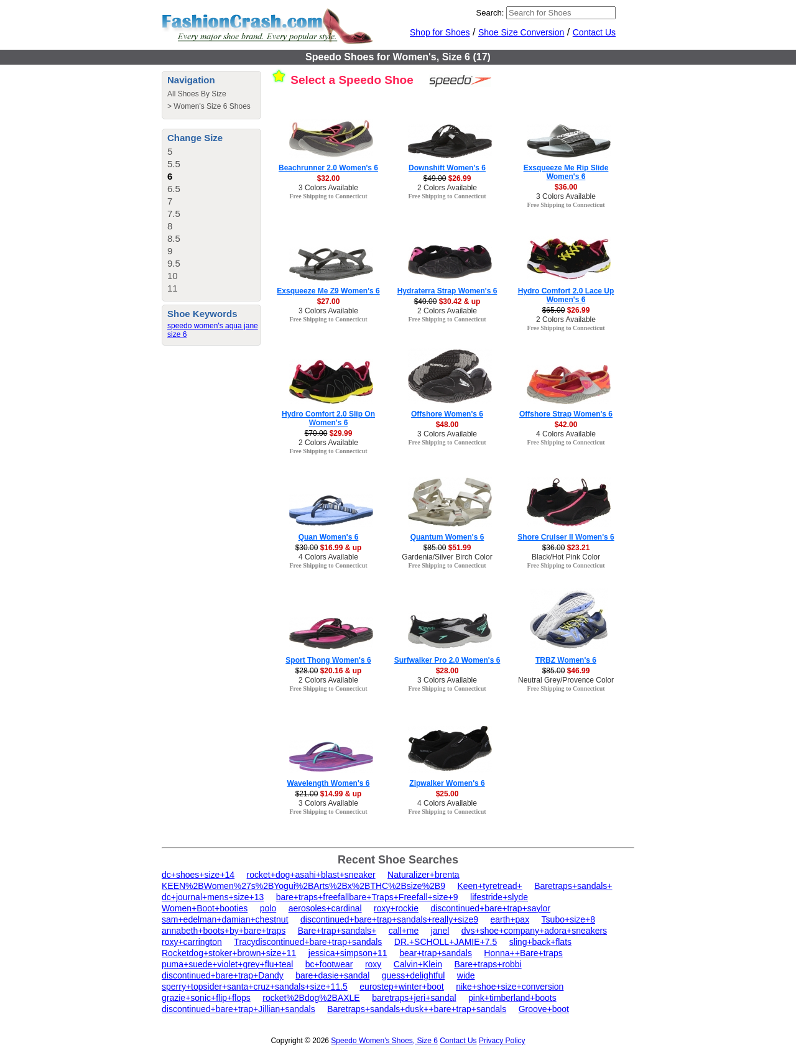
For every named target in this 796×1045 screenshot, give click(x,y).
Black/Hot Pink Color (566, 557)
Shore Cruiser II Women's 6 (565, 537)
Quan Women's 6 (328, 537)
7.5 (173, 213)
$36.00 (566, 187)
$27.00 (328, 301)
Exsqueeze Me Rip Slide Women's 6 (566, 172)
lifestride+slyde (499, 897)
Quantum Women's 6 (447, 537)
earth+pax (509, 919)
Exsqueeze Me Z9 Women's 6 (328, 291)
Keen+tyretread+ (489, 886)
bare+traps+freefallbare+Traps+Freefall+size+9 (367, 897)
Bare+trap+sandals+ (337, 931)
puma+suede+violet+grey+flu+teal (227, 964)
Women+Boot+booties (205, 908)
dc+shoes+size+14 (198, 875)
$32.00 (328, 178)
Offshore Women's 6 (447, 414)
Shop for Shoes (440, 32)
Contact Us (594, 32)
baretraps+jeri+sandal (414, 998)
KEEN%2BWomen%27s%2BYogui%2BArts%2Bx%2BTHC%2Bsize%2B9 (303, 886)
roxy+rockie (396, 908)
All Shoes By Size (196, 94)
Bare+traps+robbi (487, 964)
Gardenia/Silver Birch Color (447, 557)
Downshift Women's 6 (447, 167)
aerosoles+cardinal (325, 908)
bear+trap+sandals (435, 953)
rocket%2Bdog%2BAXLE (310, 998)
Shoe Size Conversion (521, 32)
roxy (373, 964)
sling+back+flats (540, 942)
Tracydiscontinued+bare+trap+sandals (308, 942)
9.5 (173, 263)
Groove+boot (544, 1009)
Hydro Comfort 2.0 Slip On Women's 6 (328, 418)
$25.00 (447, 794)
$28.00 (447, 670)
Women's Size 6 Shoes (212, 106)
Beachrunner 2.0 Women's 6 (328, 167)
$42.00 (566, 424)
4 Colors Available (566, 434)
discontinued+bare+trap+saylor (490, 908)
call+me (404, 931)
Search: (490, 12)
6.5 (173, 188)
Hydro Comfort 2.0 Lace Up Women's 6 (566, 295)
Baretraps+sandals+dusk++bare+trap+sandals (416, 1009)
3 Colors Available (328, 187)
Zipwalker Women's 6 (446, 783)
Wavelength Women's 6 (328, 783)
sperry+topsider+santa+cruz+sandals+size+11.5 (255, 987)
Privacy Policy (502, 1040)
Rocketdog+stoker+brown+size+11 (229, 953)
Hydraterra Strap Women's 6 (447, 291)
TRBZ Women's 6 (565, 660)
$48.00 (447, 424)
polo (268, 908)
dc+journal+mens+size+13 (213, 897)
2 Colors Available (447, 187)
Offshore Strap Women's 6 (566, 414)
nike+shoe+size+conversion (509, 987)
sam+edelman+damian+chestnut (225, 919)
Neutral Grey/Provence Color (566, 680)
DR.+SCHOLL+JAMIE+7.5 (445, 942)
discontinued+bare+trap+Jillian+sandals (238, 1009)
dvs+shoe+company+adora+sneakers (534, 931)
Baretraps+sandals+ (573, 886)
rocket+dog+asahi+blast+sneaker (311, 875)
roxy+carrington (192, 942)
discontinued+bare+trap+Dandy (223, 975)
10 (172, 275)
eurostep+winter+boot (401, 987)
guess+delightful (413, 975)
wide (466, 975)
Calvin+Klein (418, 964)
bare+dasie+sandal (332, 975)
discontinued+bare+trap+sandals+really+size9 (389, 919)
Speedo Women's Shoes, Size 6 (384, 1040)
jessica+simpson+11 (347, 953)
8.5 (173, 238)
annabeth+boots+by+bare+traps (223, 931)
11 (172, 288)
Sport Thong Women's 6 (328, 660)
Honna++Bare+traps (523, 953)
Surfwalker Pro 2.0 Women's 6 (447, 660)
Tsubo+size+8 (568, 919)
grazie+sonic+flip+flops (206, 998)
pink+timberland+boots (512, 998)
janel (440, 931)
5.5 (173, 164)
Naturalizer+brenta (423, 875)
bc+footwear (329, 964)
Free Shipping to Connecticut (328, 196)
